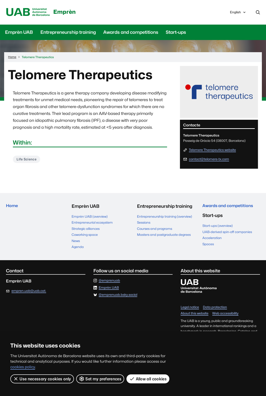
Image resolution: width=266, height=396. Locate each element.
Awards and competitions (130, 33)
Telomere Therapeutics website (212, 151)
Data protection (215, 308)
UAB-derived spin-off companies (227, 234)
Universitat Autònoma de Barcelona (30, 12)
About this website (194, 314)
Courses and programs (154, 229)
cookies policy (22, 367)
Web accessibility (225, 314)
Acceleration (212, 240)
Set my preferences (100, 379)
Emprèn (71, 11)
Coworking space (85, 235)
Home (12, 207)
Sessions (143, 223)
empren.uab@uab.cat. (28, 291)
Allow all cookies (148, 379)
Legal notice (190, 308)
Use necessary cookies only (42, 379)
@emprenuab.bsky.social (118, 296)
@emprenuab (109, 281)
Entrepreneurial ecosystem (92, 223)
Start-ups (176, 33)
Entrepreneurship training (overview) (164, 217)
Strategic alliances (86, 229)
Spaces (208, 246)
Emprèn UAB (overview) (90, 217)
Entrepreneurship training (68, 33)
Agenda (78, 248)
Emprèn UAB (19, 33)
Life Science (27, 160)
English (238, 14)
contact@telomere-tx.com (209, 160)
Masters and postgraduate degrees (164, 235)
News (76, 241)
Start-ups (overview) (217, 228)
